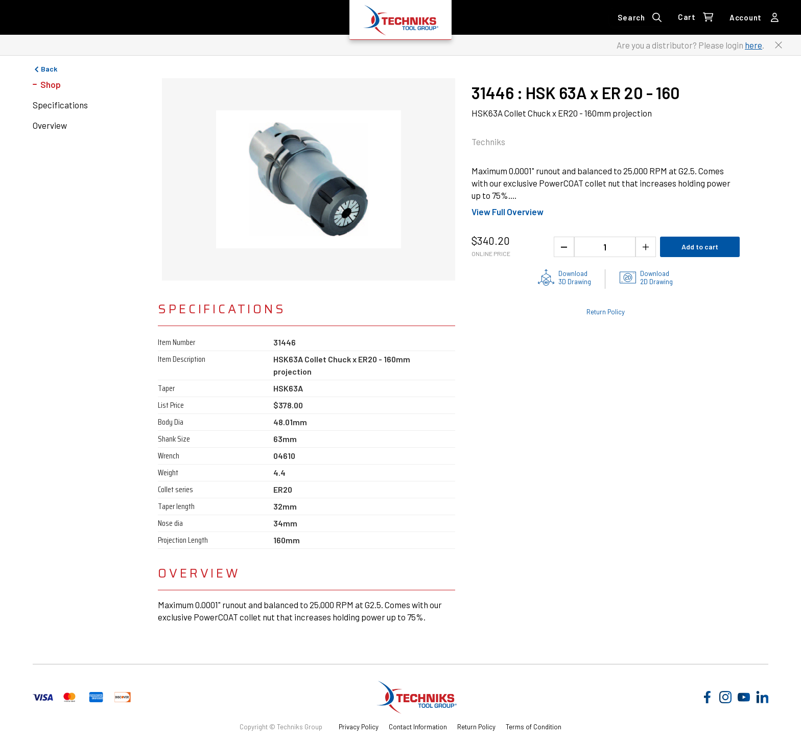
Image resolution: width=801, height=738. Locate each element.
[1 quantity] (604, 247)
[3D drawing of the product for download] (564, 277)
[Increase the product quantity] (645, 247)
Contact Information (418, 727)
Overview (50, 125)
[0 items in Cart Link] (695, 17)
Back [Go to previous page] (45, 69)
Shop (50, 84)
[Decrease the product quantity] (564, 247)
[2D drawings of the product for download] (646, 277)
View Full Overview (508, 211)
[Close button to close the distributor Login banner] (778, 45)
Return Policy (476, 727)
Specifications (60, 105)
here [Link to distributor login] (753, 45)
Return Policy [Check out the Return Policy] (605, 312)
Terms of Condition (533, 727)
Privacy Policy (359, 727)
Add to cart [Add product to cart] (699, 246)
